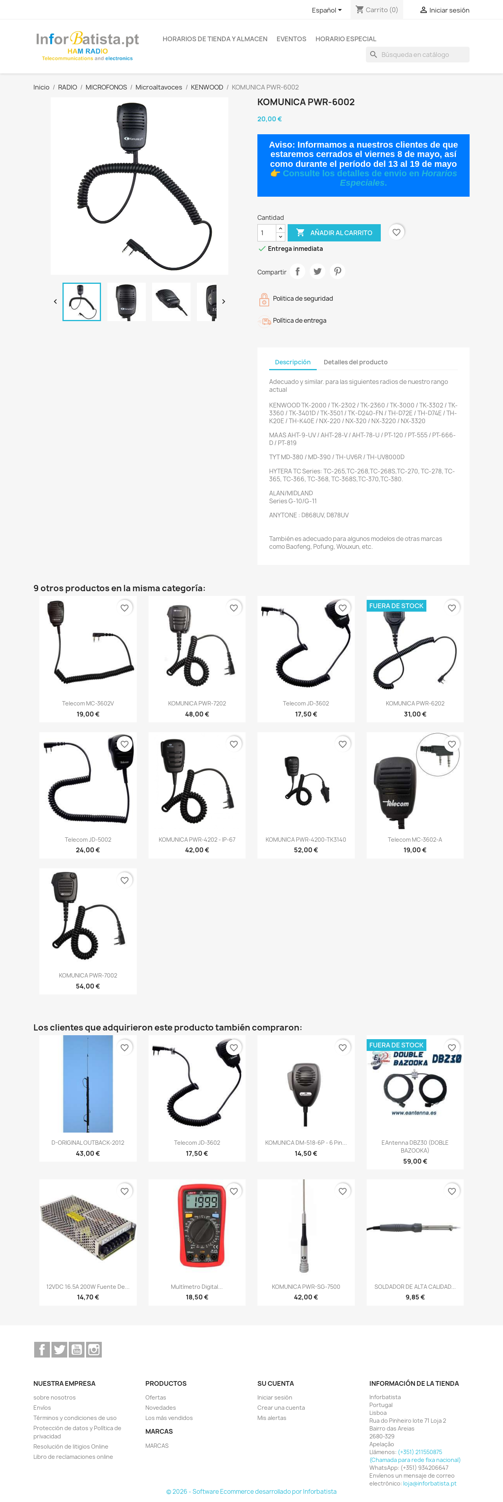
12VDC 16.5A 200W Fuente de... (88, 1286)
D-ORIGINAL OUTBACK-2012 (87, 1142)
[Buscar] (418, 54)
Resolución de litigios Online (70, 1446)
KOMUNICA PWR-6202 (415, 703)
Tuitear (317, 271)
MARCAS (157, 1445)
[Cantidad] (266, 232)
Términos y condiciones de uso (75, 1418)
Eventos (292, 39)
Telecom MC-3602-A (415, 839)
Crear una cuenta (281, 1407)
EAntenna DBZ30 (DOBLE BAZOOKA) (415, 1146)
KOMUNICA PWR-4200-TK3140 (306, 839)
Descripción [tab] (293, 362)
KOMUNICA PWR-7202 (197, 703)
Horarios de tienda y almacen (215, 39)
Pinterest (337, 271)
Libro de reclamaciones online (73, 1456)
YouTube (76, 1350)
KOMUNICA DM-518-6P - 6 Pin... (306, 1142)
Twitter (59, 1350)
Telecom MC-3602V (88, 703)
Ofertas (155, 1397)
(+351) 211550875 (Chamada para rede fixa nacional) (415, 1456)
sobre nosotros (54, 1397)
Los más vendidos (169, 1418)
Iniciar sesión (274, 1397)
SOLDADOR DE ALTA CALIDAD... (415, 1286)
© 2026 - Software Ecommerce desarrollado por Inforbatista (251, 1491)
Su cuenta (275, 1383)
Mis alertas (271, 1418)
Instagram (94, 1350)
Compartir (297, 271)
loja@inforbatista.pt (430, 1483)
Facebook (42, 1350)
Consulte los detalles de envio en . (370, 178)
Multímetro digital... (197, 1286)
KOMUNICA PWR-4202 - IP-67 (197, 839)
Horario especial (346, 39)
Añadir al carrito (334, 233)
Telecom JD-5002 (88, 839)
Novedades (160, 1407)
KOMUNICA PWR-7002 (88, 975)
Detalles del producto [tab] (356, 362)
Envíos (42, 1407)
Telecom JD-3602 (306, 703)
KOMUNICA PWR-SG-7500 (306, 1286)
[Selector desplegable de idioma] (328, 10)
